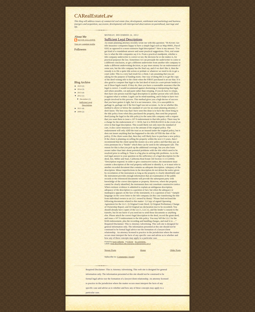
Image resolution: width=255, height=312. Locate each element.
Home (143, 250)
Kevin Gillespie (86, 40)
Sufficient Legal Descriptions (123, 39)
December (84, 99)
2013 (79, 92)
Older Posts (175, 250)
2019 (79, 86)
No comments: (140, 242)
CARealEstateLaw (93, 16)
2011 (79, 108)
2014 (79, 89)
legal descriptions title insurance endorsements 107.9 (130, 244)
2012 (79, 96)
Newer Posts (110, 250)
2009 (79, 112)
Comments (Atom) (126, 256)
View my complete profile (84, 44)
